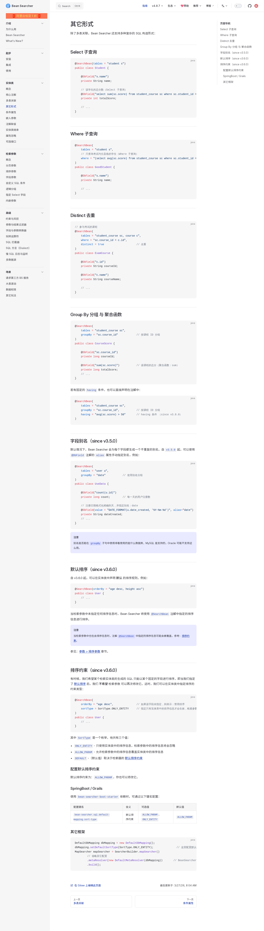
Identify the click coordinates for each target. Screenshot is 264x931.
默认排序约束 (134, 758)
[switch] (238, 6)
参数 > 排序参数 (89, 651)
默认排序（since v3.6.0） (235, 58)
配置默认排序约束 (233, 70)
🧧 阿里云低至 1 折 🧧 (26, 16)
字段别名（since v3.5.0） (235, 52)
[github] (249, 6)
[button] (25, 23)
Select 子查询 (228, 29)
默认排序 (80, 684)
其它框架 (228, 81)
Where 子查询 (228, 35)
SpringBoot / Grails (234, 76)
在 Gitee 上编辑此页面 (85, 885)
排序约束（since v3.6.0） (235, 64)
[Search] (70, 6)
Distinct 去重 (227, 40)
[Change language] (224, 6)
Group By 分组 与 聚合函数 (236, 46)
